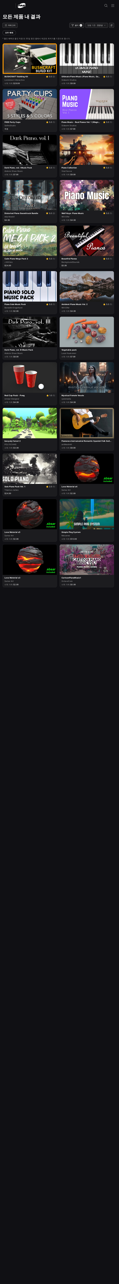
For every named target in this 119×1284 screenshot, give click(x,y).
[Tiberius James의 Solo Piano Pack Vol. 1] (23, 486)
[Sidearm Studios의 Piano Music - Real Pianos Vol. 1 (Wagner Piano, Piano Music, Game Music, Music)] (81, 122)
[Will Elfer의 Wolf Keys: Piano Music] (81, 213)
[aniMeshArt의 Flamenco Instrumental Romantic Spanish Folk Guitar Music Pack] (87, 441)
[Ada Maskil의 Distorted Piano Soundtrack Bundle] (23, 213)
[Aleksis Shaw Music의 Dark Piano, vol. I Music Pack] (23, 168)
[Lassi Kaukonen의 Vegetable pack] (87, 350)
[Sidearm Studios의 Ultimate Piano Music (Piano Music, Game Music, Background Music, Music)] (81, 76)
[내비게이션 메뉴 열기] (112, 5)
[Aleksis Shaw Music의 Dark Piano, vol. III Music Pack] (29, 350)
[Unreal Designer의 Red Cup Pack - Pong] (23, 395)
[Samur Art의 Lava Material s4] (87, 486)
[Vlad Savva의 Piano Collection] (81, 168)
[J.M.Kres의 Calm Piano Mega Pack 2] (23, 259)
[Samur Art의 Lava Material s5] (29, 532)
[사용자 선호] (111, 25)
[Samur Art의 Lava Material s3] (29, 578)
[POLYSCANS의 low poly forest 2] (29, 441)
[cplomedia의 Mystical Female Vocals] (87, 395)
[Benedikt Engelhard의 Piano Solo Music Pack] (23, 304)
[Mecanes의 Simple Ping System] (87, 532)
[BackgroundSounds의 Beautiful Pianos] (81, 259)
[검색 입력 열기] (106, 5)
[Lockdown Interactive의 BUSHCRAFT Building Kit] (23, 76)
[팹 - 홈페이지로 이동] (22, 5)
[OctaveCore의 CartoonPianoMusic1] (87, 578)
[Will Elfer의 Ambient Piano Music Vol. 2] (81, 304)
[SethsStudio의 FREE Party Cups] (23, 122)
